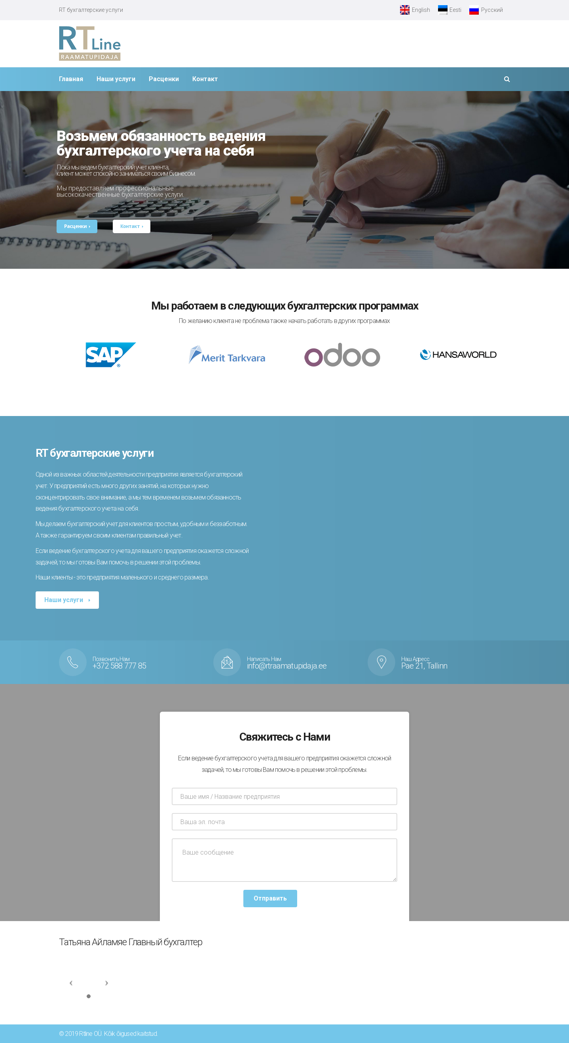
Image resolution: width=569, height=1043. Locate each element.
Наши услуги (64, 600)
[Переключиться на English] (415, 10)
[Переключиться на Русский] (486, 10)
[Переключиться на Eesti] (450, 10)
